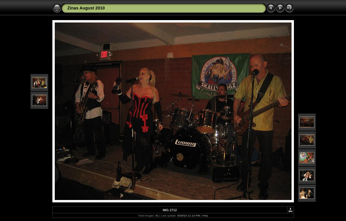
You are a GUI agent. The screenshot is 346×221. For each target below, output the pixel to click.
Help (205, 215)
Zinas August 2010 (86, 8)
